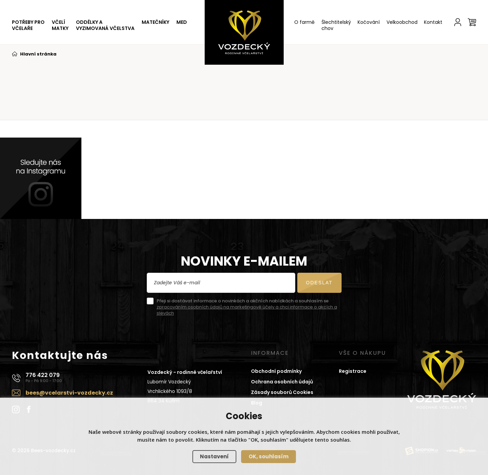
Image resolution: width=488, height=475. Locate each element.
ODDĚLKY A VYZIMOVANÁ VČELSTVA (105, 25)
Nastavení (214, 456)
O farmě (304, 22)
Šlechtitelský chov (336, 25)
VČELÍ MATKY (60, 25)
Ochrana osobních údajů (282, 381)
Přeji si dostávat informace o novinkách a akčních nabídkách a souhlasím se (247, 307)
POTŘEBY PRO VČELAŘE (28, 25)
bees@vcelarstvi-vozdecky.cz (69, 393)
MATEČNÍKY (155, 22)
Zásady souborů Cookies (282, 392)
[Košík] (472, 22)
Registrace (352, 371)
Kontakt (433, 22)
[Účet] (457, 22)
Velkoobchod (402, 22)
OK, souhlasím (268, 456)
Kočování (369, 22)
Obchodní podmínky (276, 371)
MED (181, 22)
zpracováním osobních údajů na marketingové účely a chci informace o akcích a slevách (247, 310)
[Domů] (244, 32)
